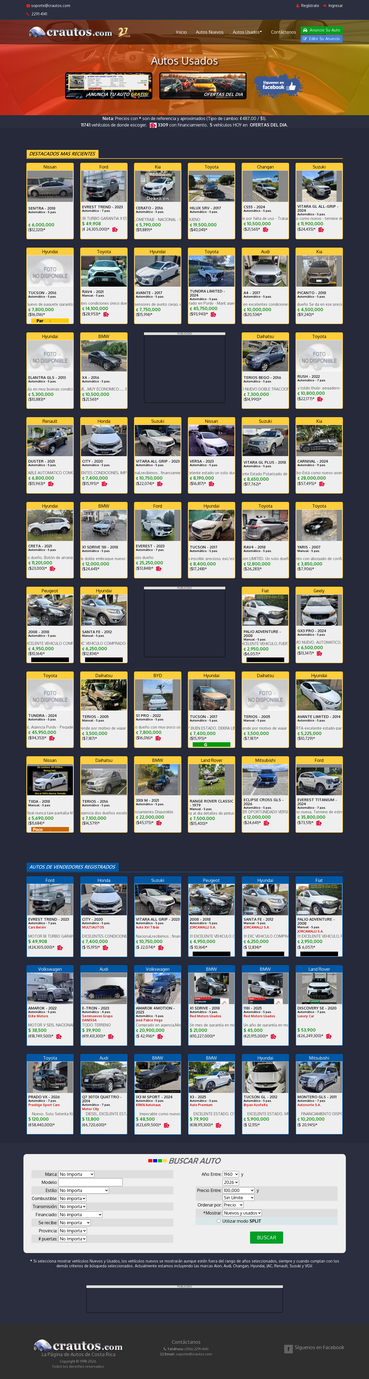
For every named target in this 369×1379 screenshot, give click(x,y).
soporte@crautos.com (48, 5)
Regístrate (307, 5)
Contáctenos (283, 32)
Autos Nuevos (210, 32)
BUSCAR (267, 1237)
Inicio (181, 32)
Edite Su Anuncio (321, 38)
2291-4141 (36, 14)
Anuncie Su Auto (321, 30)
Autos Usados (247, 32)
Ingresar (333, 5)
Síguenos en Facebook (319, 1347)
